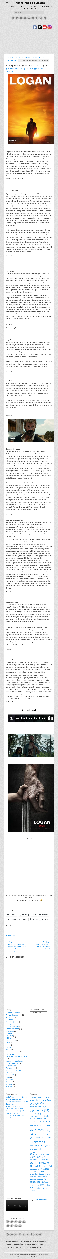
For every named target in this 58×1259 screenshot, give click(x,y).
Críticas (9, 1024)
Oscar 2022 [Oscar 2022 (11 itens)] (35, 1169)
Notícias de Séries (12, 1054)
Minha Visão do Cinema (30, 2)
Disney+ (9, 1033)
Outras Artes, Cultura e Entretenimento (30, 57)
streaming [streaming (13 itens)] (35, 1174)
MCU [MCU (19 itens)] (46, 1163)
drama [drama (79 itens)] (41, 1142)
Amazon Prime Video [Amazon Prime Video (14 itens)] (39, 1097)
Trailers (9, 1084)
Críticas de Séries (12, 1029)
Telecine (9, 1082)
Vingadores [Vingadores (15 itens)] (39, 1188)
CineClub (9, 1020)
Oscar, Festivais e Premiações (17, 1056)
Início (10, 57)
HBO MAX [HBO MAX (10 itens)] (40, 1154)
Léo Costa (29, 69)
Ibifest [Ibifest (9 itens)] (36, 1157)
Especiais (9, 1036)
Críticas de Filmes (12, 1026)
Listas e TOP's (11, 1040)
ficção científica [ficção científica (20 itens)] (39, 1145)
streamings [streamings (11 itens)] (46, 1174)
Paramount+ (10, 1068)
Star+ (8, 1077)
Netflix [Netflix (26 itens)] (35, 1165)
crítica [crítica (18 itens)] (46, 1121)
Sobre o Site (10, 1075)
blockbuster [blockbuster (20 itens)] (37, 1106)
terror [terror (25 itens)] (39, 1185)
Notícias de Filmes (12, 1052)
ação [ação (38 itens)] (39, 1103)
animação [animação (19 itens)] (36, 1100)
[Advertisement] (29, 37)
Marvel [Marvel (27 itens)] (35, 1159)
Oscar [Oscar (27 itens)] (46, 1165)
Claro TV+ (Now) (12, 1022)
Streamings (10, 1079)
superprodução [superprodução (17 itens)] (38, 1179)
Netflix (8, 1047)
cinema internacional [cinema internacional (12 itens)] (41, 1116)
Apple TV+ (9, 1017)
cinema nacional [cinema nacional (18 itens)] (39, 1118)
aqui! (20, 328)
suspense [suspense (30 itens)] (37, 1181)
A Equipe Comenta (13, 1013)
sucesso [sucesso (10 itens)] (34, 1176)
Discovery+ (10, 1031)
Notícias (9, 1049)
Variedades (12, 60)
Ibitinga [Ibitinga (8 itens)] (42, 1157)
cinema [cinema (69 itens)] (41, 1110)
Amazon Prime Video (13, 1015)
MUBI (8, 1045)
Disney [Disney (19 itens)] (39, 1138)
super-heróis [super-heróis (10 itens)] (43, 1176)
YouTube (9, 1086)
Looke (8, 1043)
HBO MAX (9, 1038)
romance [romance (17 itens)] (38, 1171)
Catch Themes (36, 1257)
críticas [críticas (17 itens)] (35, 1125)
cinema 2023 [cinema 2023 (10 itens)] (35, 1114)
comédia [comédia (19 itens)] (35, 1121)
